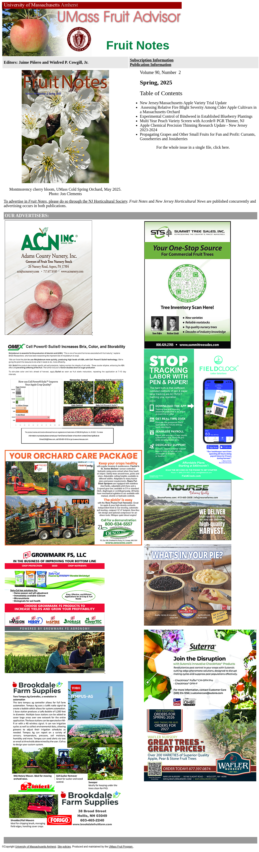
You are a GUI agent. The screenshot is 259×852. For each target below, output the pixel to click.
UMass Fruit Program (121, 846)
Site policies (64, 846)
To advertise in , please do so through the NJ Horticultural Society (65, 201)
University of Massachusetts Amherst (35, 846)
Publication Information (150, 64)
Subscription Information (152, 60)
